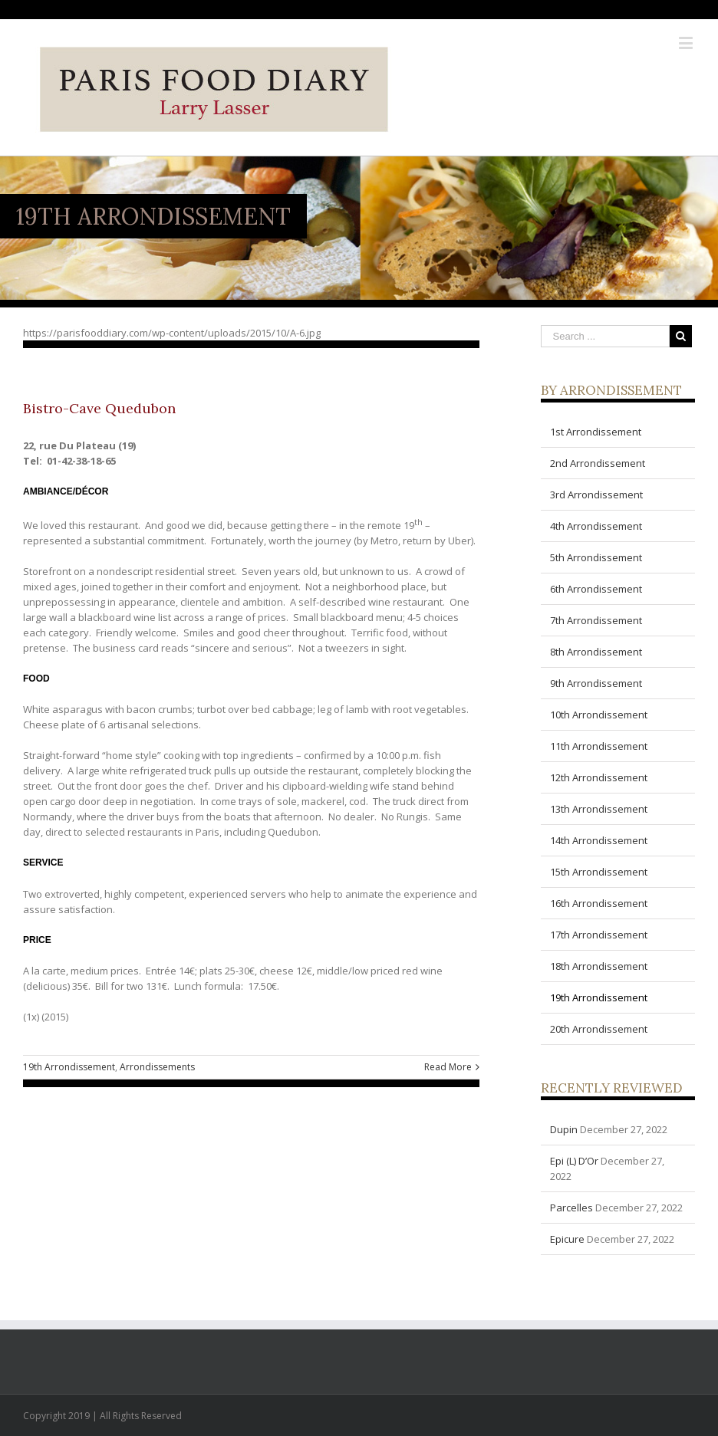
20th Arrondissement (598, 1029)
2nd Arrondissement (597, 463)
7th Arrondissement (596, 620)
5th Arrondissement (596, 557)
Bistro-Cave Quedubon (99, 408)
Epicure (567, 1239)
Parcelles (571, 1207)
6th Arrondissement (596, 589)
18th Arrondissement (598, 966)
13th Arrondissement (598, 809)
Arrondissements (157, 1066)
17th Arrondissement (598, 934)
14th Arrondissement (598, 840)
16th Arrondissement (598, 903)
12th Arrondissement (598, 777)
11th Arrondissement (598, 746)
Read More (448, 1066)
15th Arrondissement (598, 872)
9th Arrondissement (596, 683)
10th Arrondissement (598, 714)
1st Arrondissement (595, 432)
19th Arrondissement (69, 1066)
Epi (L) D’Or (574, 1161)
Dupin (564, 1129)
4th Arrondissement (596, 526)
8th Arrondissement (596, 652)
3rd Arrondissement (596, 494)
